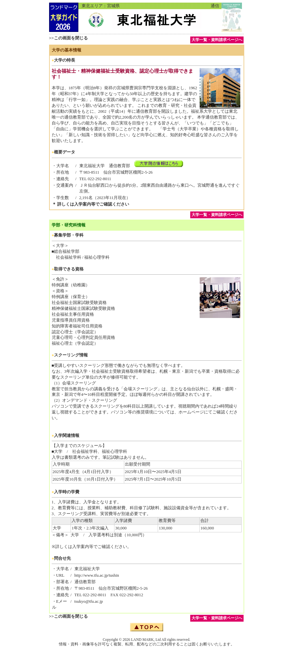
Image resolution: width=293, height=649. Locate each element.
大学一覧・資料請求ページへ (217, 39)
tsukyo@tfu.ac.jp (88, 601)
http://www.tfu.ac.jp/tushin (96, 575)
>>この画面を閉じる (68, 38)
